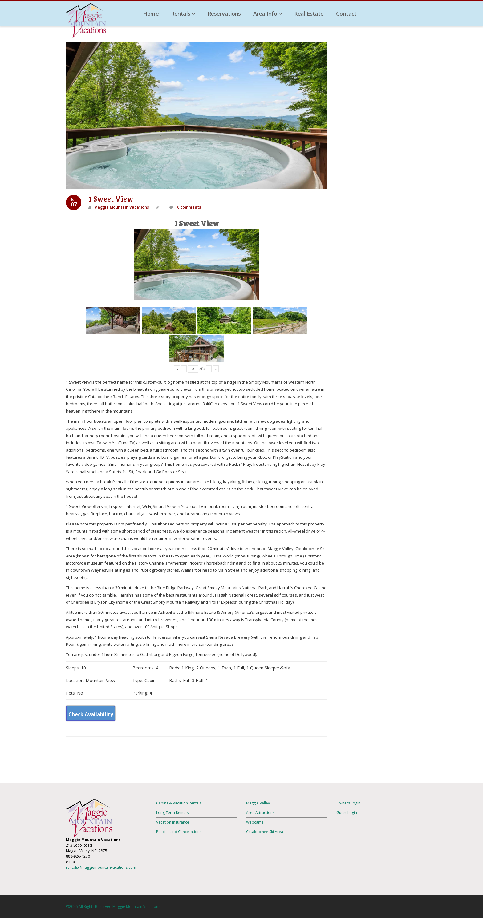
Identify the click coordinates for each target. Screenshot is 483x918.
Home (151, 13)
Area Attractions (260, 812)
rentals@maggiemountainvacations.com (101, 867)
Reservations (224, 13)
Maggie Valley (258, 803)
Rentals (183, 13)
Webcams (254, 822)
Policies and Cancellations (178, 831)
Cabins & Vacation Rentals (178, 803)
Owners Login (348, 803)
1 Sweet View (110, 199)
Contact (346, 13)
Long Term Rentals (172, 812)
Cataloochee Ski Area (264, 831)
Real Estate (309, 13)
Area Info (267, 13)
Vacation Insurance (172, 822)
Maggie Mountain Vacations (121, 207)
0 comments (188, 207)
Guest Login (346, 812)
